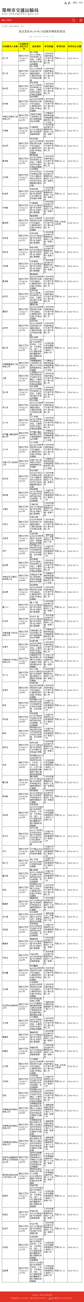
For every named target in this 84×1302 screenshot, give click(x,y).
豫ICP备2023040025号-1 (38, 1298)
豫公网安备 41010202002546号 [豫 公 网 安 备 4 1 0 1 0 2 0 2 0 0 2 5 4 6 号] (61, 1298)
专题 (10, 26)
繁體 (75, 3)
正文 (22, 26)
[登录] (80, 3)
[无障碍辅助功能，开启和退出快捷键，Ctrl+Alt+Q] (67, 3)
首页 (5, 26)
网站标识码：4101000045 (20, 1298)
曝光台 (16, 26)
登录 (81, 3)
